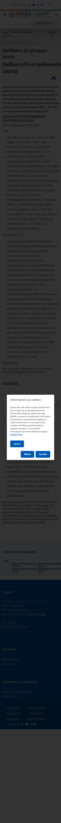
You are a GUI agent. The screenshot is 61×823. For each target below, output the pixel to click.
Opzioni (17, 444)
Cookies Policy (16, 434)
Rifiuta (27, 454)
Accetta (43, 454)
